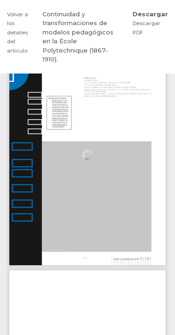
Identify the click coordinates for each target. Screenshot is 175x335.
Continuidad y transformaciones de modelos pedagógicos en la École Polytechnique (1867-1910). (77, 36)
